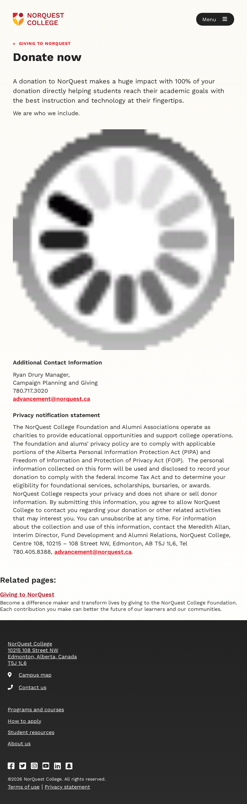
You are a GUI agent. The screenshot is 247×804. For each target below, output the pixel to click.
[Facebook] (13, 767)
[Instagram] (36, 767)
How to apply (24, 721)
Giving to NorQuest (45, 42)
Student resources (31, 732)
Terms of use (24, 787)
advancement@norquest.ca (51, 398)
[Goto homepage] (38, 19)
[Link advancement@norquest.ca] (93, 551)
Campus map (29, 675)
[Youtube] (47, 767)
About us (19, 743)
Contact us (27, 687)
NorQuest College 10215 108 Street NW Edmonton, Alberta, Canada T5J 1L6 (42, 653)
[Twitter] (24, 767)
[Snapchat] (71, 767)
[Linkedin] (59, 767)
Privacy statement (67, 787)
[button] (215, 19)
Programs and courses (36, 709)
